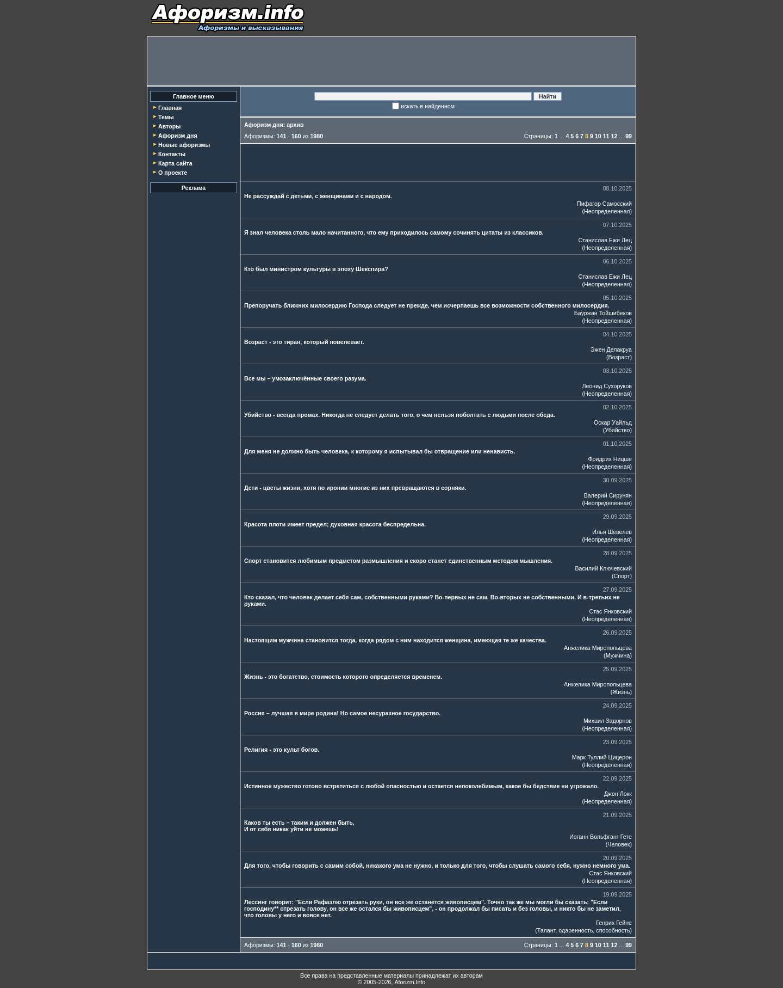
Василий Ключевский (603, 568)
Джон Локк (618, 793)
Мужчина (618, 655)
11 (606, 136)
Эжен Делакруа (611, 349)
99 (628, 136)
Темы (166, 117)
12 (614, 136)
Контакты (171, 154)
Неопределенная (607, 211)
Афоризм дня (177, 135)
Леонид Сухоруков (607, 386)
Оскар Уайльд (613, 422)
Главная (170, 108)
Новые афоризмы (184, 145)
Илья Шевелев (612, 532)
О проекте (172, 172)
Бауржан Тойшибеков (603, 313)
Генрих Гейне (614, 922)
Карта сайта (175, 163)
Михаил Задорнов (607, 720)
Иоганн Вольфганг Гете (600, 836)
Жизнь (621, 692)
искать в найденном (428, 106)
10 (598, 136)
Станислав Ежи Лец (605, 240)
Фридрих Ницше (610, 459)
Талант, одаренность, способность (583, 930)
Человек (618, 844)
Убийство (617, 430)
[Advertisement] (391, 60)
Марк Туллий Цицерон (602, 757)
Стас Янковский (610, 611)
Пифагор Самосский (604, 203)
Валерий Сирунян (608, 495)
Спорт (621, 576)
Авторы (169, 126)
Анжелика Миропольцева (598, 648)
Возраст (619, 357)
